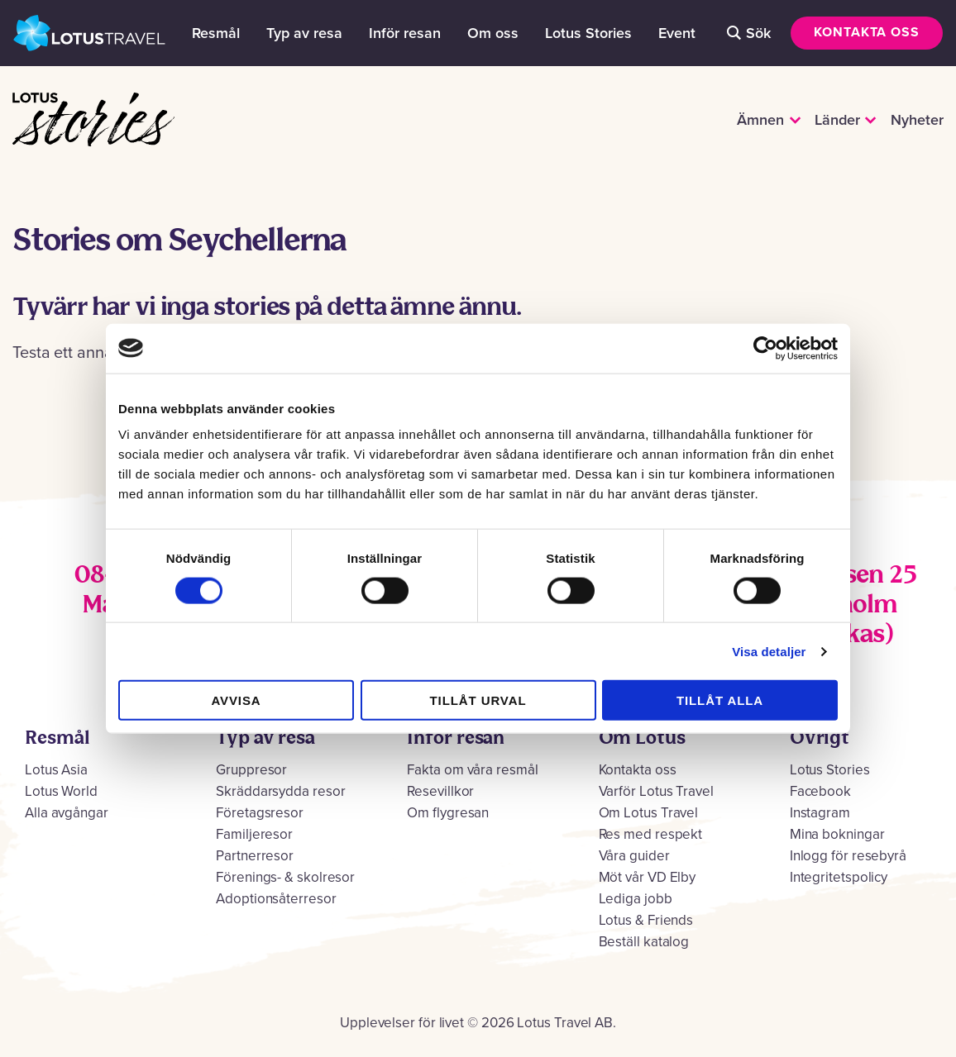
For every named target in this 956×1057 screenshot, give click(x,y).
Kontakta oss (867, 32)
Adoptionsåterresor (276, 898)
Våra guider (634, 855)
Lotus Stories (588, 33)
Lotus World (61, 791)
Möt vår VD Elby (647, 877)
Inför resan (405, 33)
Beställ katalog (644, 941)
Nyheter (917, 120)
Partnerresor (255, 855)
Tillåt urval (478, 700)
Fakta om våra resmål (472, 769)
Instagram (820, 812)
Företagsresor (260, 812)
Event (676, 33)
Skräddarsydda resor (280, 791)
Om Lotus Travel (649, 812)
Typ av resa (304, 33)
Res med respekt (651, 834)
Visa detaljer (768, 651)
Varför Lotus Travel (656, 791)
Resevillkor (440, 791)
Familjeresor (254, 834)
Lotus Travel (89, 33)
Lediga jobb (635, 898)
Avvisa (236, 700)
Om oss (493, 33)
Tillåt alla (719, 700)
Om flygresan (448, 812)
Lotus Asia (56, 769)
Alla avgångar (66, 812)
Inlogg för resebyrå (848, 855)
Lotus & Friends (646, 920)
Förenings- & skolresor (285, 877)
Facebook (820, 791)
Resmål (216, 33)
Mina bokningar (837, 834)
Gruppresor (251, 769)
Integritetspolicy (838, 877)
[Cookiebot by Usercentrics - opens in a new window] (765, 348)
